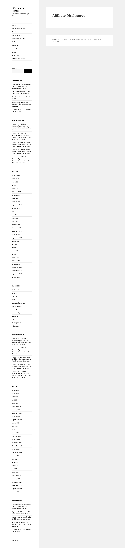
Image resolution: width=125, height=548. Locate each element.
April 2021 (15, 185)
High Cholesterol (17, 35)
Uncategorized (16, 323)
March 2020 (15, 218)
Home (14, 25)
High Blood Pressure (18, 28)
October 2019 (16, 234)
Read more (15, 540)
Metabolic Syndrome (18, 38)
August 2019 (15, 241)
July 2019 (15, 244)
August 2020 (15, 208)
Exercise (14, 52)
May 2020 (15, 211)
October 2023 (16, 179)
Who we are (15, 326)
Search (14, 68)
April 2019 (15, 254)
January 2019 (16, 264)
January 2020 (16, 225)
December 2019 (17, 228)
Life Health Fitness (18, 9)
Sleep (13, 319)
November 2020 (17, 198)
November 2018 (17, 271)
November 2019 (17, 231)
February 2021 (16, 192)
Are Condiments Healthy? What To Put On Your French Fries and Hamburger (21, 144)
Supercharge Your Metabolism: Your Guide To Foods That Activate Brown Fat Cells (21, 86)
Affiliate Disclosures (18, 59)
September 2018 (17, 274)
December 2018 (17, 267)
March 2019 (15, 257)
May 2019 (15, 251)
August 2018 (15, 277)
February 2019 (16, 261)
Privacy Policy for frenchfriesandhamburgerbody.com (69, 39)
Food (13, 42)
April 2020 (15, 215)
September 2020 (17, 205)
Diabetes (14, 32)
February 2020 (16, 221)
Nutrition (15, 45)
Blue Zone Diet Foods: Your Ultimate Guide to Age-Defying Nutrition (21, 104)
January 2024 (16, 175)
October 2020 (16, 202)
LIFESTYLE (15, 49)
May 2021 (15, 182)
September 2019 (17, 238)
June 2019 (15, 248)
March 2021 (15, 188)
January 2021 (16, 195)
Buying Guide (16, 55)
